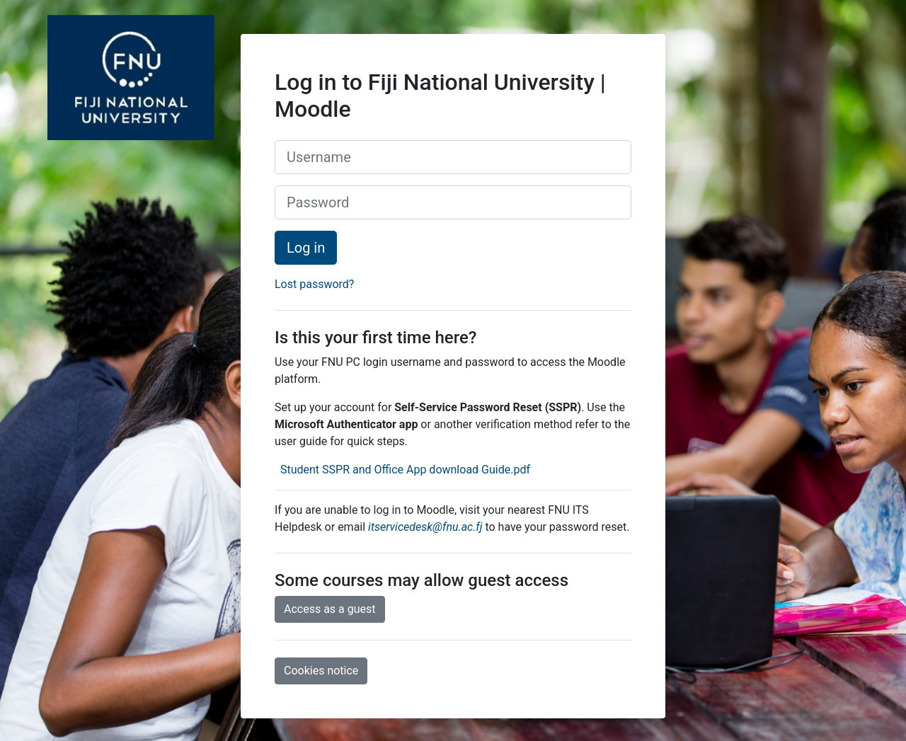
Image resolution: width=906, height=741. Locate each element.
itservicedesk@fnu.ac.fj (425, 527)
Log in (306, 247)
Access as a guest (330, 609)
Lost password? (314, 284)
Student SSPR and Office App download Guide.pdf (403, 469)
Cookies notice (321, 670)
